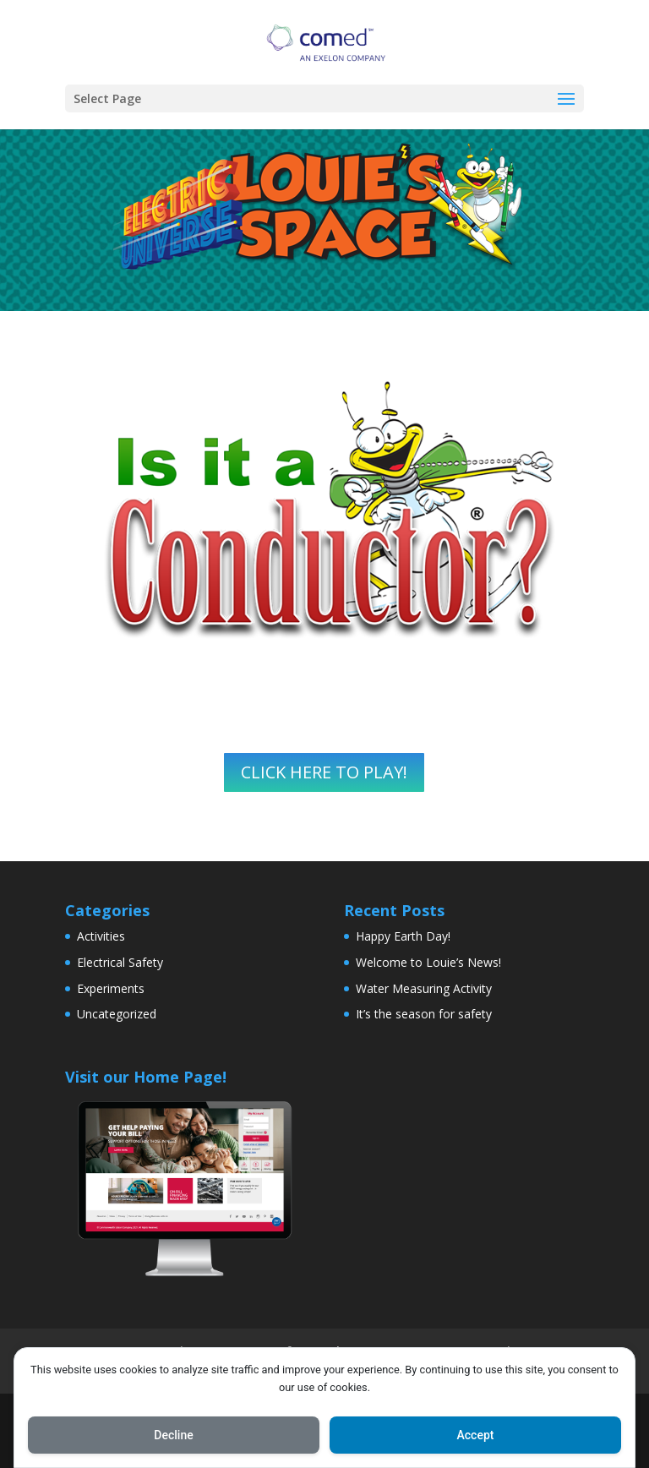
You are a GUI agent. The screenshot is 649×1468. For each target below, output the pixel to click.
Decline (173, 1435)
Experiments (111, 988)
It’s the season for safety (424, 1014)
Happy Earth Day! (403, 936)
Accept (475, 1435)
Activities (101, 936)
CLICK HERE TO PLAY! (324, 772)
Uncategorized (116, 1014)
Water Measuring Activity (424, 988)
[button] (566, 99)
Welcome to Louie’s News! (428, 962)
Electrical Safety (120, 962)
